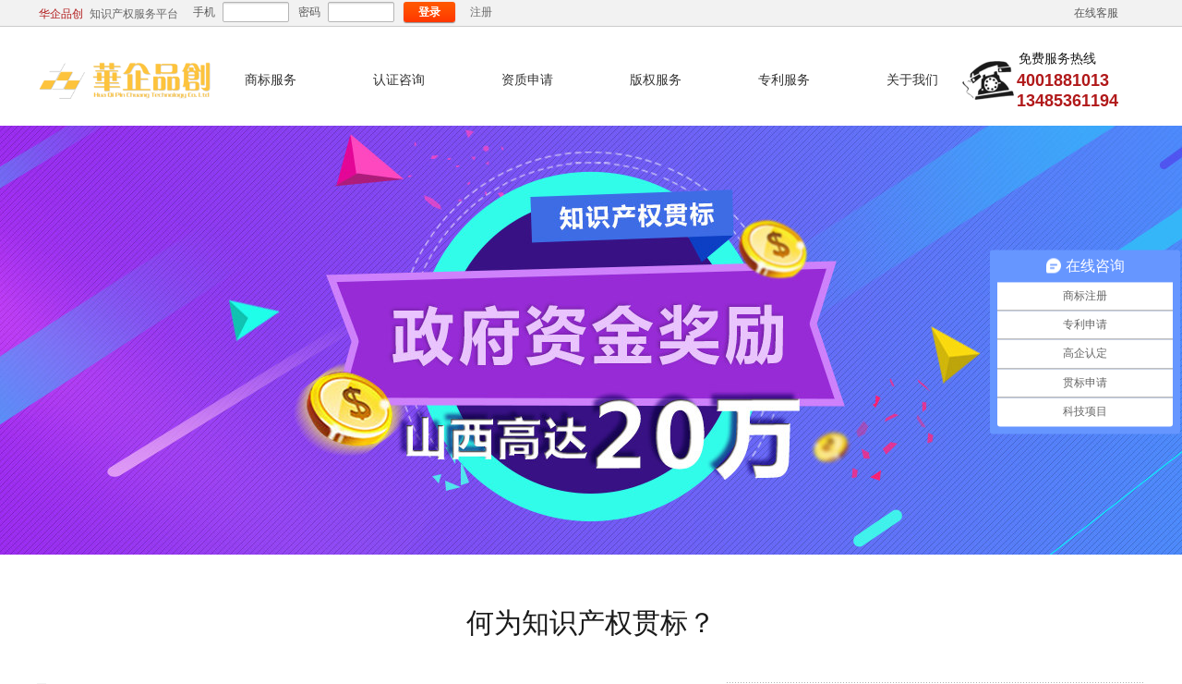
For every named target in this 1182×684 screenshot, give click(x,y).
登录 (429, 12)
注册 (481, 12)
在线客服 (1096, 12)
